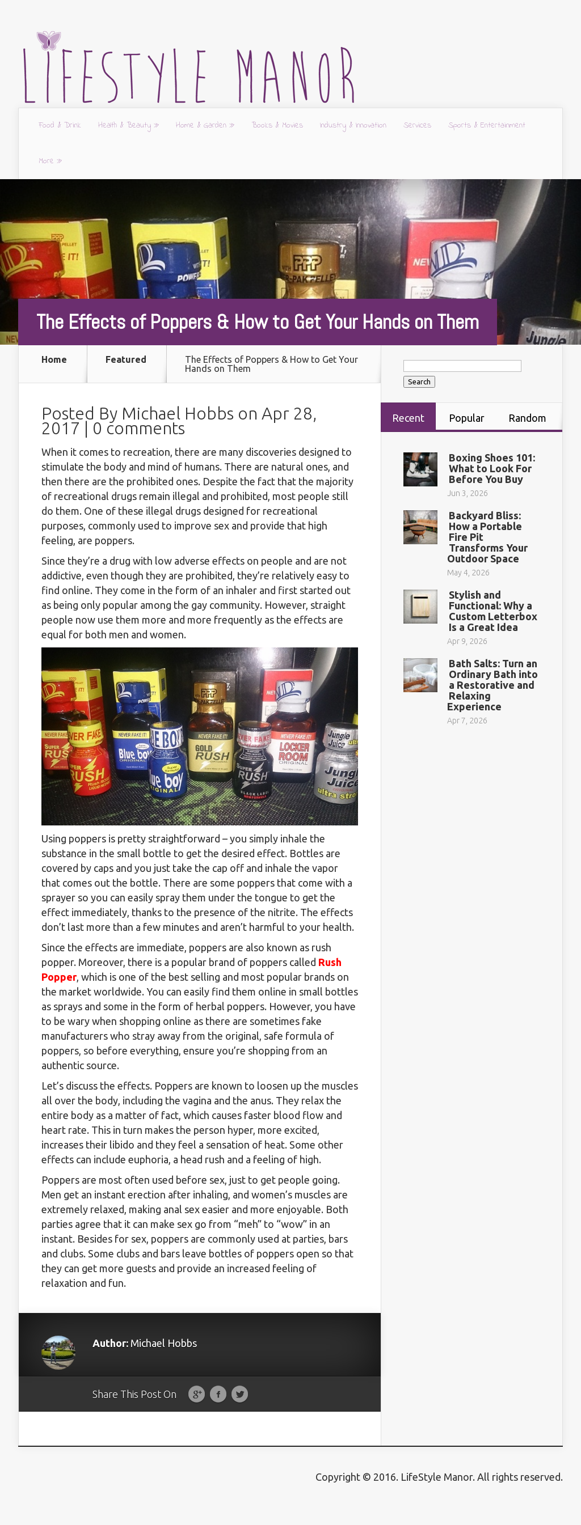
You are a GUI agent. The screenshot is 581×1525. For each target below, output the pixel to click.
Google (196, 1413)
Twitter (240, 1413)
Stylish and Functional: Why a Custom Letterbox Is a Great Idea (493, 611)
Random (527, 417)
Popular (467, 417)
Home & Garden (205, 126)
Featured (126, 360)
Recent (408, 417)
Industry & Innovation (353, 126)
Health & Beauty (128, 126)
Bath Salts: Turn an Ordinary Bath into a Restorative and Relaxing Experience (492, 685)
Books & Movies (277, 126)
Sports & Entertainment (486, 126)
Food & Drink (60, 126)
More (50, 161)
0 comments (138, 446)
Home (54, 360)
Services (417, 126)
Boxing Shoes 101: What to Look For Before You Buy (492, 468)
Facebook (218, 1413)
